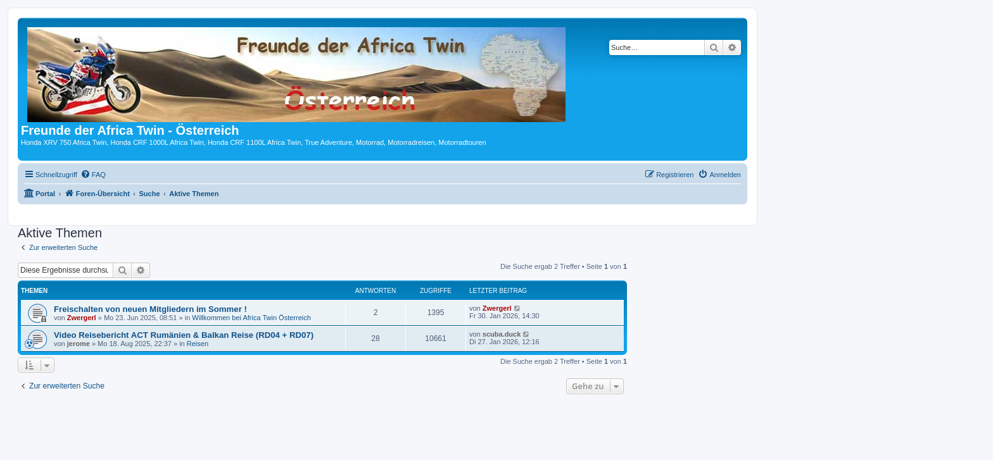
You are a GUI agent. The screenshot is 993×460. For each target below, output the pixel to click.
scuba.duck (502, 334)
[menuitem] (93, 174)
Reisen (197, 343)
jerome (78, 343)
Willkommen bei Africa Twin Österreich (251, 317)
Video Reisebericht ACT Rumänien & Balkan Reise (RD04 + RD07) (183, 335)
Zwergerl (81, 317)
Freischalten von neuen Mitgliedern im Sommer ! (150, 309)
